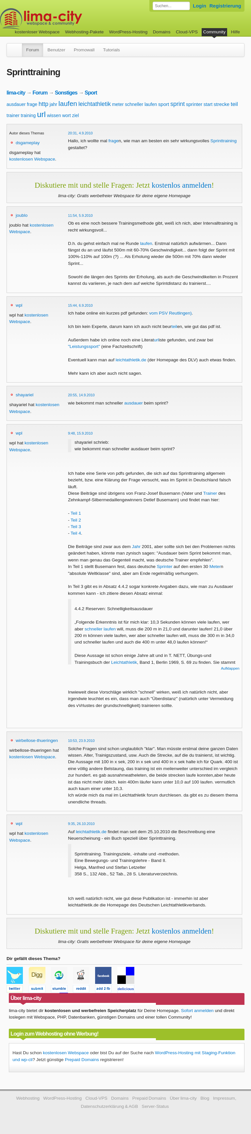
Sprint (216, 140)
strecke (221, 104)
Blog (204, 1098)
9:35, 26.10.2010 (81, 824)
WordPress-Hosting (128, 31)
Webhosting (28, 1098)
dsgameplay (28, 142)
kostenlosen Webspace (32, 159)
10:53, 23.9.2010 (81, 741)
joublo (21, 215)
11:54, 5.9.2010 (80, 215)
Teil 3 (76, 526)
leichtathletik (94, 104)
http (43, 104)
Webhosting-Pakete (84, 31)
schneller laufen (141, 104)
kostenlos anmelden (181, 185)
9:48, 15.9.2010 (80, 433)
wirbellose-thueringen (37, 740)
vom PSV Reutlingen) (170, 313)
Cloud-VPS (187, 31)
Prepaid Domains (82, 1059)
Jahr (136, 546)
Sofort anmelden (197, 1010)
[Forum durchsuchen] (171, 6)
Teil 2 (76, 520)
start (208, 104)
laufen (68, 103)
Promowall (84, 49)
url (41, 114)
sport (163, 104)
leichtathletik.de (131, 359)
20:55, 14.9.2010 (81, 395)
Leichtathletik (124, 662)
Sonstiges (66, 92)
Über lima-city (183, 1098)
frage (32, 104)
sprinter (194, 104)
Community (214, 31)
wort (66, 115)
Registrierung (225, 6)
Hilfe (235, 31)
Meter (215, 566)
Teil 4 (76, 533)
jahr (53, 104)
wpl (19, 305)
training (28, 115)
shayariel (24, 394)
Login (199, 6)
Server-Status (155, 1106)
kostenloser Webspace (37, 31)
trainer (13, 115)
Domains (162, 31)
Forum (32, 49)
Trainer (210, 493)
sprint (177, 104)
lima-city (16, 92)
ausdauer (16, 104)
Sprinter (165, 566)
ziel (75, 115)
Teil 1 (76, 513)
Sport (91, 92)
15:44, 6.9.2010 (80, 305)
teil (234, 104)
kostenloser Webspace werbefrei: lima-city (65, 18)
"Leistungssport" (84, 346)
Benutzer (56, 49)
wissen (54, 115)
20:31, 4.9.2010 (80, 133)
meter (118, 104)
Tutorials (111, 49)
